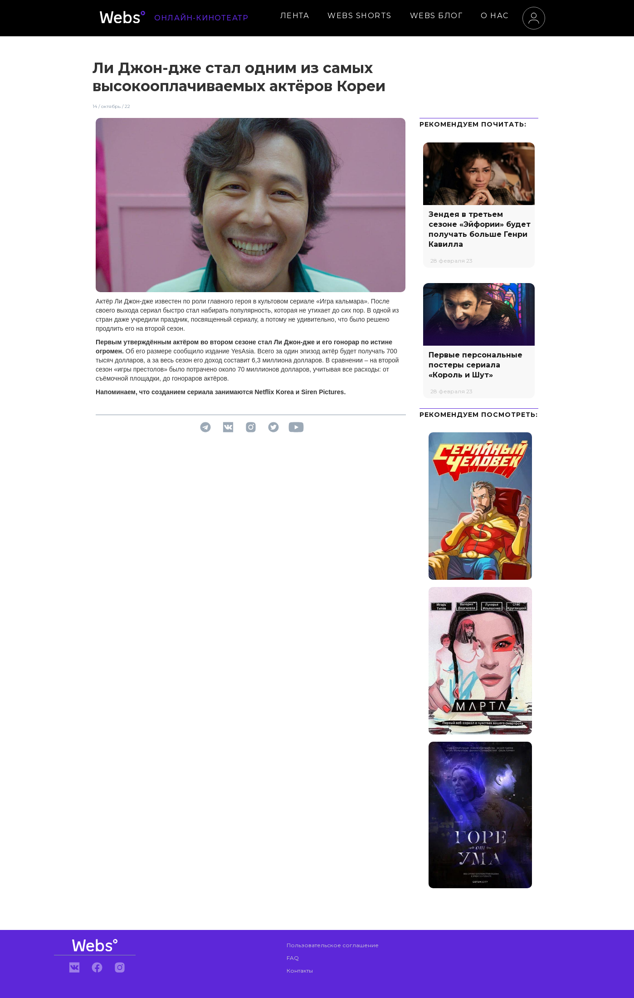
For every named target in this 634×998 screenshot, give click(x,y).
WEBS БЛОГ (436, 15)
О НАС (495, 15)
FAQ (293, 957)
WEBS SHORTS (359, 15)
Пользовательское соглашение (333, 945)
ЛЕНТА (295, 15)
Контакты (300, 970)
